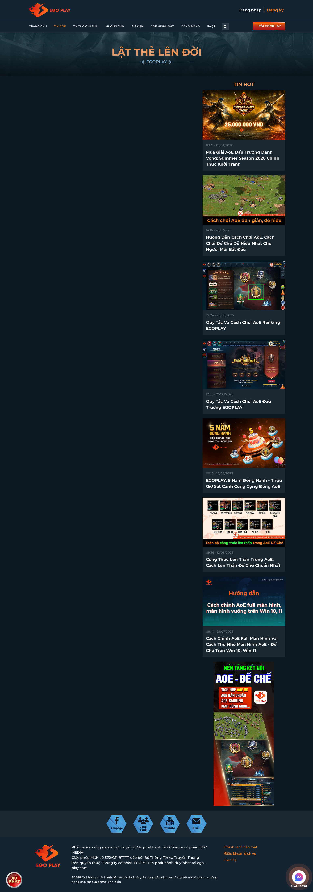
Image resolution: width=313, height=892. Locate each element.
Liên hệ (230, 860)
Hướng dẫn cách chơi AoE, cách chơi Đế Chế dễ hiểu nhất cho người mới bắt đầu (240, 243)
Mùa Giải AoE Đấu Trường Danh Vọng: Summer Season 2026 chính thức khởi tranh (242, 158)
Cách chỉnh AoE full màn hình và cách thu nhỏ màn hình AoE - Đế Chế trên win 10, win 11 (241, 644)
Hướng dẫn (115, 26)
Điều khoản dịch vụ (240, 854)
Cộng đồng (190, 26)
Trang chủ (38, 26)
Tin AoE (60, 26)
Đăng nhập (250, 10)
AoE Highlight (162, 26)
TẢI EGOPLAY (270, 26)
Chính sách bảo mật (240, 847)
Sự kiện (137, 26)
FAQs (211, 26)
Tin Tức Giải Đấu (85, 26)
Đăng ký (275, 10)
